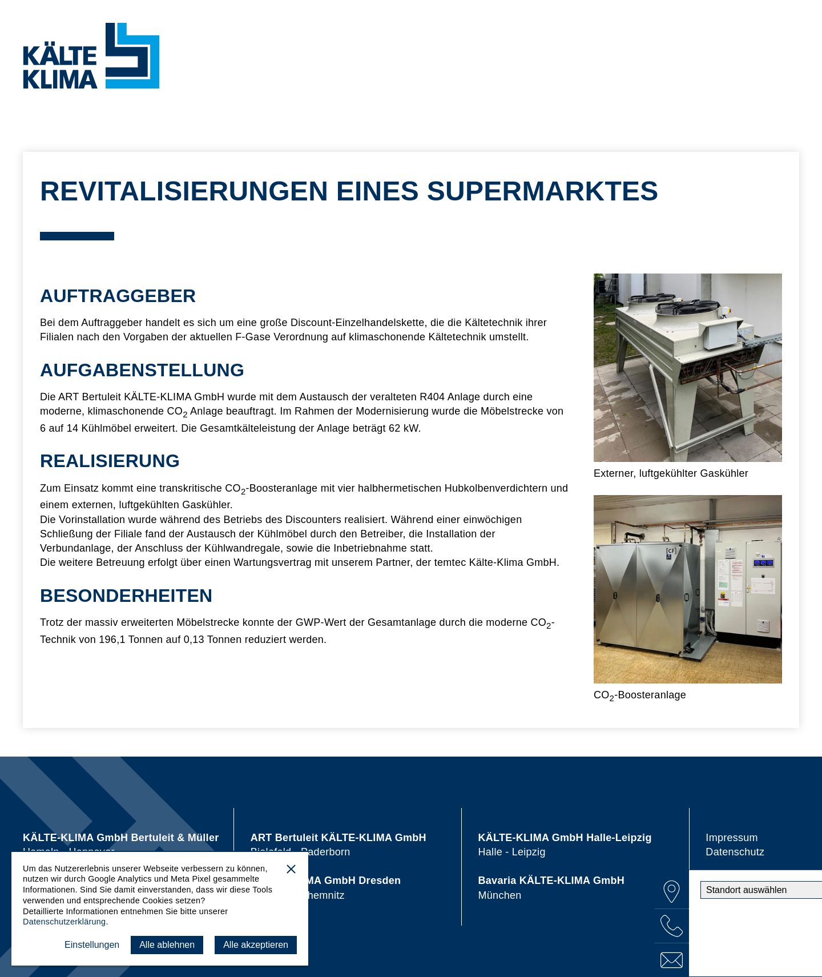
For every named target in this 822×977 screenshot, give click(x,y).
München (551, 887)
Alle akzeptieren (255, 945)
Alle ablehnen (167, 945)
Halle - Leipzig (565, 845)
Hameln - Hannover (121, 845)
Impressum (731, 837)
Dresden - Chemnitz (326, 887)
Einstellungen (92, 945)
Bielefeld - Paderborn (338, 845)
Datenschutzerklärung (64, 921)
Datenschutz (735, 852)
